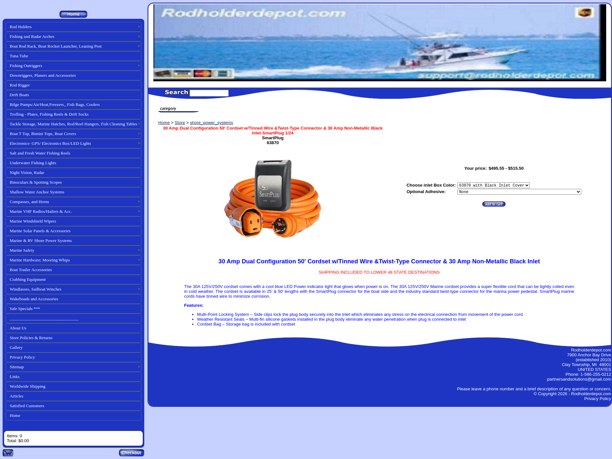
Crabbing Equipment (28, 279)
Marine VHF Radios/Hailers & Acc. (41, 211)
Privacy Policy (22, 357)
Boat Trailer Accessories (31, 269)
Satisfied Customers (27, 405)
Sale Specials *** (25, 308)
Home (15, 415)
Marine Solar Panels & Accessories (40, 230)
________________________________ (44, 318)
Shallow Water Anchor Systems (37, 191)
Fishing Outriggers (26, 65)
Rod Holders (21, 26)
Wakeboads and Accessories (34, 298)
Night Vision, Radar (27, 172)
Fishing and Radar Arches (32, 36)
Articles (16, 396)
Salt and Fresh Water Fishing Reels (40, 153)
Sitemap (17, 366)
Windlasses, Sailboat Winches (35, 289)
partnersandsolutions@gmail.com (579, 379)
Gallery (16, 347)
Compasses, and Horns (29, 201)
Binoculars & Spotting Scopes (36, 182)
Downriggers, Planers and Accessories (43, 75)
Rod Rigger (20, 85)
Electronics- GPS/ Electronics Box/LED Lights (50, 143)
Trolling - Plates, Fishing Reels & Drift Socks (49, 114)
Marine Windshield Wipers (33, 221)
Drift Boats (19, 94)
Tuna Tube (19, 55)
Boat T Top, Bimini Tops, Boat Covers (43, 133)
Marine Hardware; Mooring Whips (40, 260)
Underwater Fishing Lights (33, 162)
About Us (18, 328)
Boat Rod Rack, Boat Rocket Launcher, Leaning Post (56, 46)
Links (14, 376)
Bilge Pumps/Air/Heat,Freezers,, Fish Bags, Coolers (55, 104)
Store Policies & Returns (31, 337)
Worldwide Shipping (27, 386)
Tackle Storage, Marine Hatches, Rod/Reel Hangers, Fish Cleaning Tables (73, 123)
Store (180, 122)
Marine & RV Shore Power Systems (41, 240)
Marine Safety (22, 250)
